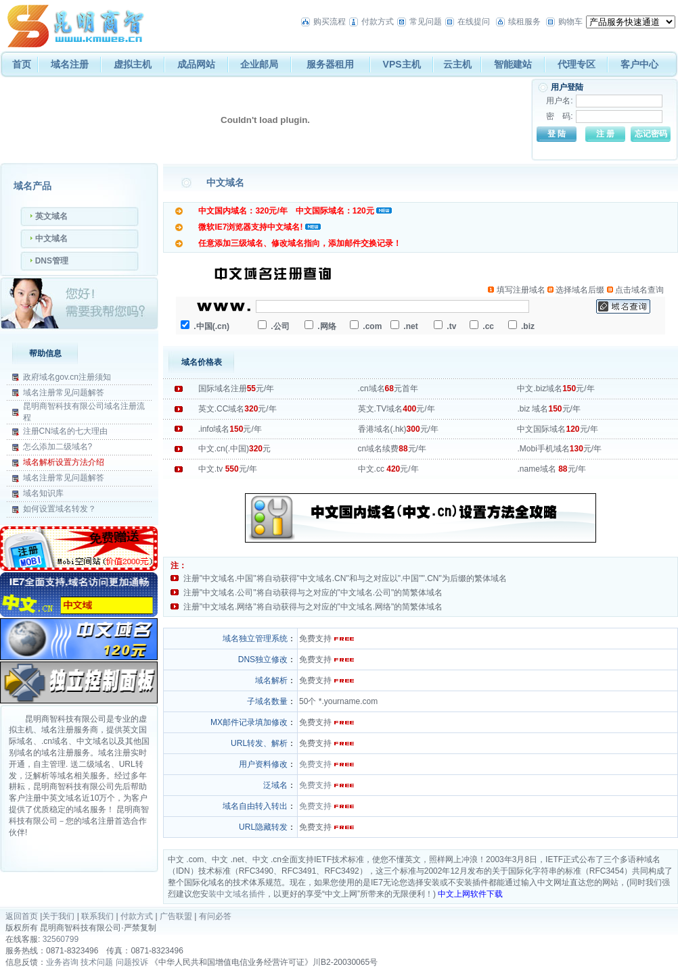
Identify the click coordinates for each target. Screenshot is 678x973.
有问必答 (215, 916)
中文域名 (51, 238)
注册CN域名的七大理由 (65, 431)
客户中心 (639, 64)
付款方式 (377, 21)
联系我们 (97, 916)
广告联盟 (176, 916)
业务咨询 (62, 962)
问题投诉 (132, 962)
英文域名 (51, 216)
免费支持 (315, 764)
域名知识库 (43, 493)
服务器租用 (330, 64)
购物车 (570, 21)
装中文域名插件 (236, 894)
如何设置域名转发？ (59, 509)
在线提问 (473, 21)
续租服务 (524, 21)
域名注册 (70, 64)
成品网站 (196, 64)
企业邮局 (259, 64)
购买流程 (329, 21)
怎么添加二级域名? (58, 446)
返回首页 (21, 916)
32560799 (60, 939)
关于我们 (58, 916)
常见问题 (425, 21)
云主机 (457, 64)
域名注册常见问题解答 (63, 392)
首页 (21, 64)
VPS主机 (402, 64)
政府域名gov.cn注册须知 (67, 377)
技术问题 (97, 962)
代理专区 (576, 64)
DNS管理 (51, 261)
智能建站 (513, 64)
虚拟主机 (133, 64)
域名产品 (32, 185)
